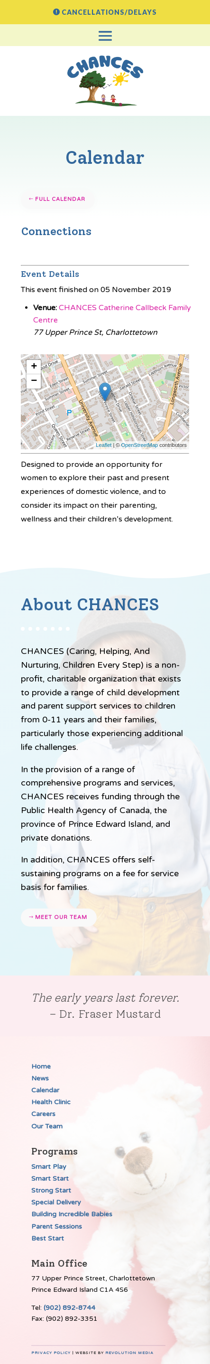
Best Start (47, 1238)
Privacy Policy (51, 1353)
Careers (43, 1114)
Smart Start (50, 1179)
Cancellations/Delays (109, 12)
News (40, 1078)
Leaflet (103, 445)
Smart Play (48, 1167)
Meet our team (61, 917)
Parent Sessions (56, 1226)
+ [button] (34, 367)
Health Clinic (51, 1102)
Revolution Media (129, 1353)
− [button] (34, 381)
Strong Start (51, 1190)
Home (41, 1066)
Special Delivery (56, 1202)
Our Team (47, 1126)
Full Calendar (60, 199)
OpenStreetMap (139, 445)
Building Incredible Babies (71, 1214)
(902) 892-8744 (69, 1308)
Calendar (45, 1090)
